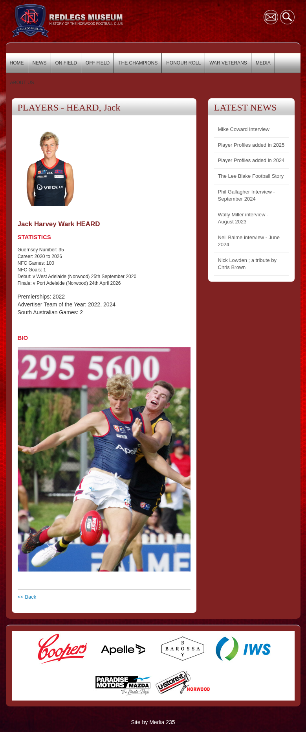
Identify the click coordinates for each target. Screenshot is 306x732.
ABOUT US (22, 82)
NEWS (40, 63)
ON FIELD (66, 63)
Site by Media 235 (153, 722)
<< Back (27, 597)
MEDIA (263, 63)
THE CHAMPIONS (138, 63)
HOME (17, 63)
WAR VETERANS (228, 63)
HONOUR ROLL (183, 63)
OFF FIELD (98, 63)
